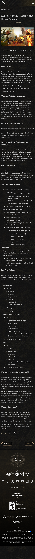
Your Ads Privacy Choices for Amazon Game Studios (17, 531)
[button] (17, 36)
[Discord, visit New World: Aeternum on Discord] (3, 481)
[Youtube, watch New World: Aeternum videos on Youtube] (22, 481)
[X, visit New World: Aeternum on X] (12, 481)
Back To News (8, 9)
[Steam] (17, 522)
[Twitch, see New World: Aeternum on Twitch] (8, 481)
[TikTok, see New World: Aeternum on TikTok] (32, 481)
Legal (17, 527)
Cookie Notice (17, 530)
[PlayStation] (8, 516)
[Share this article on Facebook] (14, 433)
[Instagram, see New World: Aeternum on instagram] (27, 481)
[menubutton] (33, 2)
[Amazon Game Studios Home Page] (17, 495)
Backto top (17, 460)
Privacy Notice (17, 529)
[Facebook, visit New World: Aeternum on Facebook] (17, 481)
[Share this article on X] (9, 433)
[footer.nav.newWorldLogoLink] (17, 475)
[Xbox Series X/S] (24, 517)
